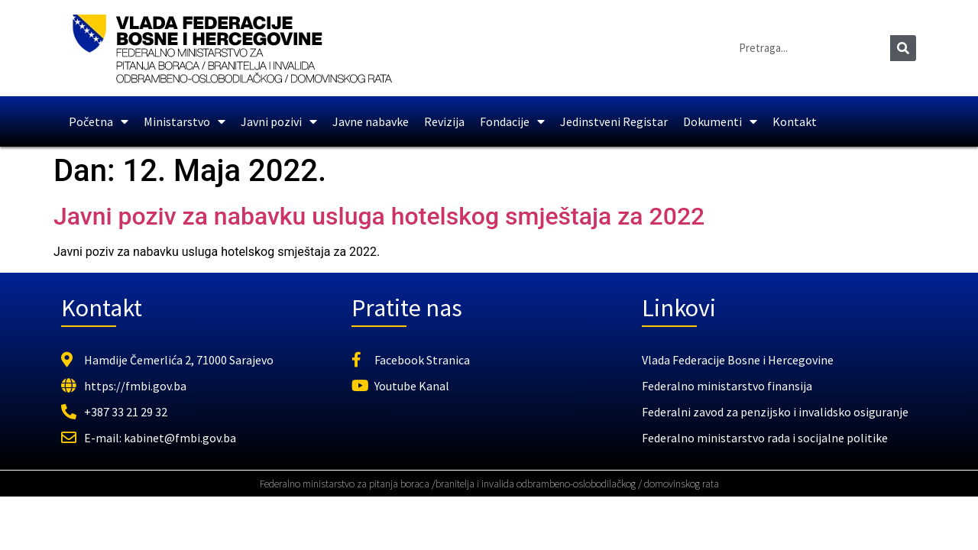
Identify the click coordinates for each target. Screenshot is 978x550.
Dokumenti (720, 121)
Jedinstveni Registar (614, 121)
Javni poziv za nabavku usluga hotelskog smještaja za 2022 (378, 216)
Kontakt (794, 121)
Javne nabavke (370, 121)
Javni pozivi (279, 121)
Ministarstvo (184, 121)
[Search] (903, 48)
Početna (98, 121)
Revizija (444, 121)
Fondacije (512, 121)
